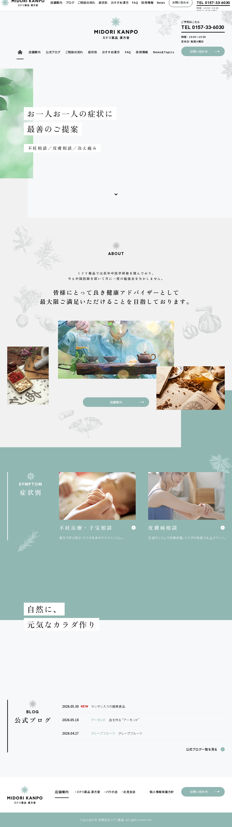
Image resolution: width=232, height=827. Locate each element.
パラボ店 (111, 792)
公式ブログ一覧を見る (202, 749)
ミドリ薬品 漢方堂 (88, 792)
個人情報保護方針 (162, 792)
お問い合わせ (207, 51)
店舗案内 (129, 402)
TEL (202, 27)
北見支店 (129, 792)
